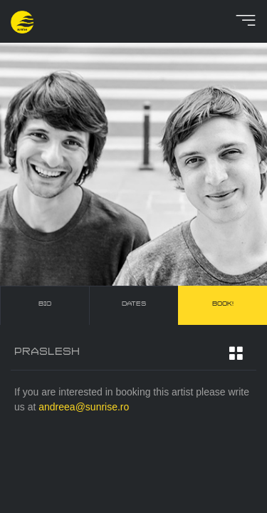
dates (134, 304)
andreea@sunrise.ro (83, 407)
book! (223, 304)
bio (44, 304)
